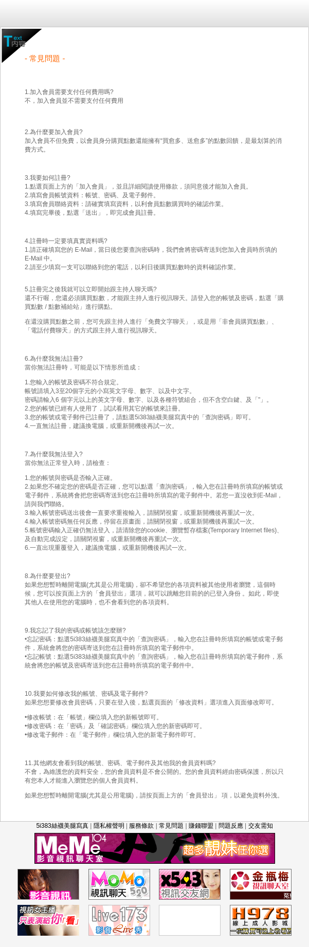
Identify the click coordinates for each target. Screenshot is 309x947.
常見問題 (171, 825)
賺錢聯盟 (201, 825)
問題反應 (231, 825)
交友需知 (260, 825)
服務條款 (141, 825)
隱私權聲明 (109, 825)
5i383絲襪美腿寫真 (62, 825)
